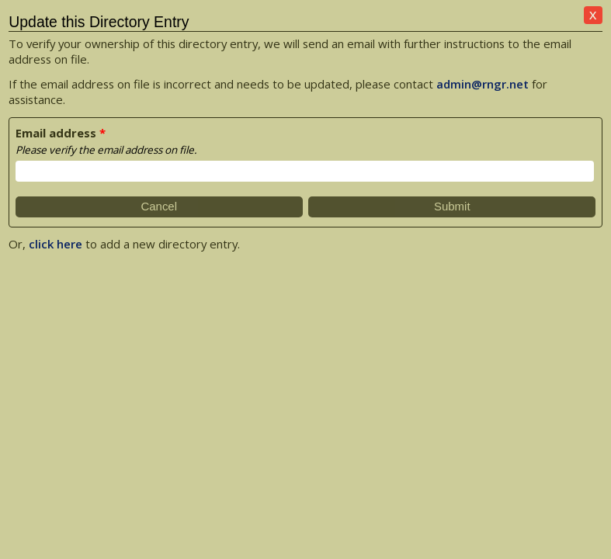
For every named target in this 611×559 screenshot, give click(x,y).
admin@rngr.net (482, 84)
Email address (56, 133)
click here (55, 244)
